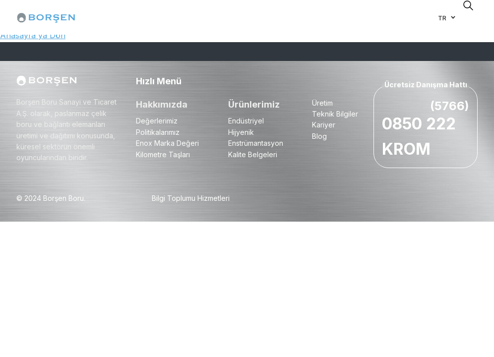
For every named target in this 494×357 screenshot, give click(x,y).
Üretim (322, 103)
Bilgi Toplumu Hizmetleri (191, 198)
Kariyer (323, 124)
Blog (319, 136)
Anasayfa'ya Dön (32, 35)
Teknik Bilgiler (335, 114)
